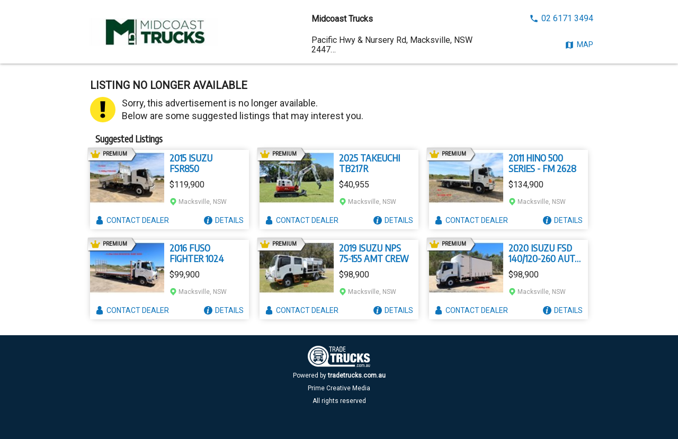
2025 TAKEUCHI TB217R (369, 163)
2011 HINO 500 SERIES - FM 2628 (542, 163)
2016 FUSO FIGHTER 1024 (197, 253)
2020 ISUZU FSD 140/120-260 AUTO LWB (544, 253)
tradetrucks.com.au (357, 375)
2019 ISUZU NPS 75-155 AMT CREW (374, 253)
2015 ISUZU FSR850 (191, 163)
